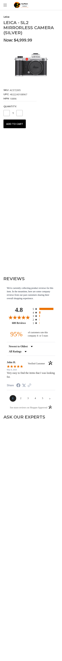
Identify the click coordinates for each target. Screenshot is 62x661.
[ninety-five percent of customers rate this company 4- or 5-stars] (31, 334)
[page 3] (28, 398)
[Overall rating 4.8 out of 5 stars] (19, 317)
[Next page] (50, 398)
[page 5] (42, 398)
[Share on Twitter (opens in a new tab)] (24, 385)
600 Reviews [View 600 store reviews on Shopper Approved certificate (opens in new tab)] (21, 322)
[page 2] (20, 398)
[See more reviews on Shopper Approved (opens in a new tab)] (29, 385)
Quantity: (10, 106)
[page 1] (13, 398)
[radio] (44, 309)
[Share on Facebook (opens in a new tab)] (18, 386)
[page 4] (35, 398)
